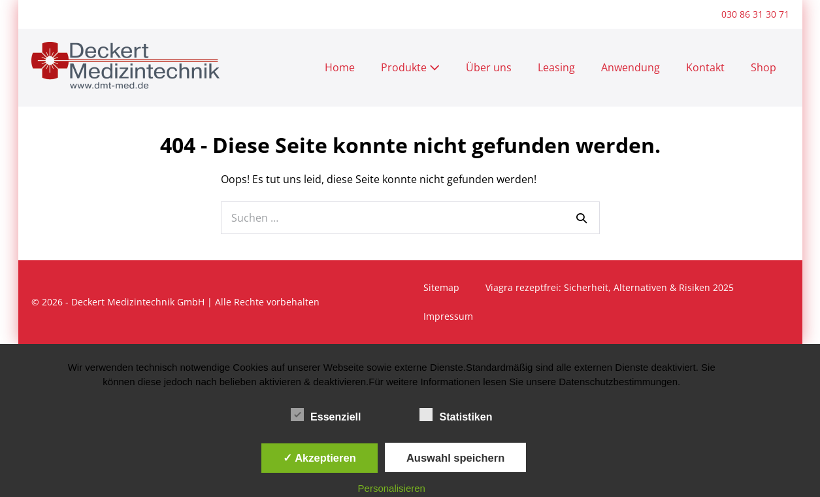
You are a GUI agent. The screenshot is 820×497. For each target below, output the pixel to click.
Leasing (556, 67)
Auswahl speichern (455, 458)
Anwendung (630, 67)
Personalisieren (391, 488)
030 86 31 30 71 (755, 14)
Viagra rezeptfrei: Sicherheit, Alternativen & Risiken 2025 (609, 287)
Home (340, 67)
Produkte (410, 67)
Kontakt (705, 67)
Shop (763, 67)
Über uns (489, 67)
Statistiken (455, 414)
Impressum (448, 316)
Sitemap (441, 287)
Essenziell (326, 414)
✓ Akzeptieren (319, 458)
